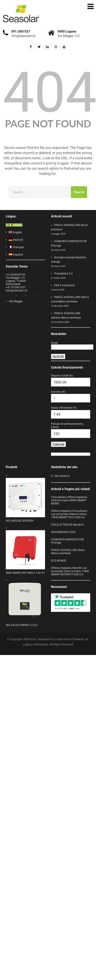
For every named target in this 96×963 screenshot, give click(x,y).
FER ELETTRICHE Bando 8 (67, 524)
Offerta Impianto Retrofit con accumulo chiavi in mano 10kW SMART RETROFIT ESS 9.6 (70, 571)
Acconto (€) (58, 391)
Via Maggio (16, 301)
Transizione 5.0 (63, 273)
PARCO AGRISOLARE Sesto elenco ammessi (68, 551)
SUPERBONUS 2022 (63, 532)
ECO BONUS (58, 560)
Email (54, 342)
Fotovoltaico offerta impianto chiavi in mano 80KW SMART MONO (69, 500)
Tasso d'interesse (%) (64, 407)
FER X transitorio (64, 285)
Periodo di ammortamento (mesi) (67, 425)
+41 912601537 (15, 287)
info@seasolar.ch (16, 290)
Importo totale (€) (62, 375)
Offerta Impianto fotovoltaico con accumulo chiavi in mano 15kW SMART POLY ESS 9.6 (69, 514)
